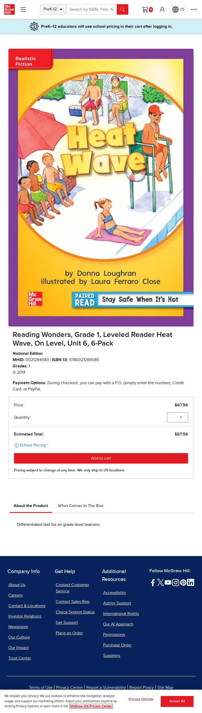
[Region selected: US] (178, 9)
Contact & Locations (26, 606)
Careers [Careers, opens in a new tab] (15, 595)
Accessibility (114, 593)
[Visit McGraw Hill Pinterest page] (183, 582)
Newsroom (18, 627)
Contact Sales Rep (72, 602)
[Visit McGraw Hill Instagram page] (175, 582)
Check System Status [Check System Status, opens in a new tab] (75, 612)
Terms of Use (41, 687)
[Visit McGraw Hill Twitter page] (160, 582)
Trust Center (19, 658)
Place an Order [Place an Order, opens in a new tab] (69, 633)
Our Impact (18, 648)
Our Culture (19, 637)
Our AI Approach (118, 624)
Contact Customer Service (72, 588)
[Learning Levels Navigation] (23, 9)
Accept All (177, 702)
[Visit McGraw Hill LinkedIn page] (190, 582)
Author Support (117, 603)
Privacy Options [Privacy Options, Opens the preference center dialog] (141, 699)
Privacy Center (69, 687)
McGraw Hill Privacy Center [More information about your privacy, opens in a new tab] (91, 707)
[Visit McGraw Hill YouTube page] (167, 582)
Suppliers (111, 656)
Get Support (67, 623)
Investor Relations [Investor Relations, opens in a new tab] (24, 616)
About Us (16, 585)
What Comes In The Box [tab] (80, 506)
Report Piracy (141, 687)
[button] (162, 9)
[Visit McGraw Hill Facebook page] (152, 582)
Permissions (114, 635)
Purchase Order (117, 645)
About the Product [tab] (31, 506)
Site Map (165, 687)
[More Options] (194, 9)
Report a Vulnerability (106, 687)
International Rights (121, 614)
